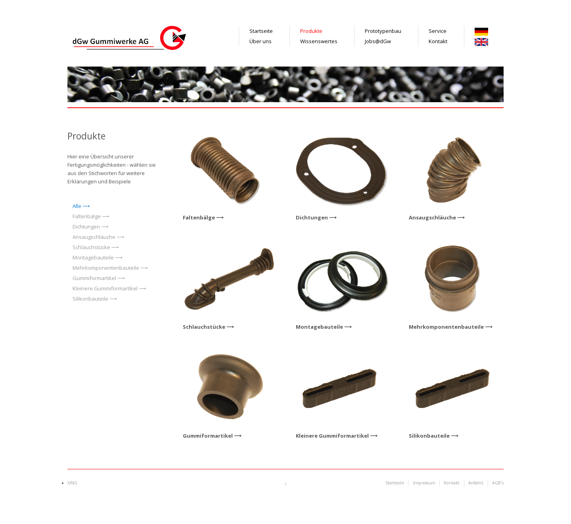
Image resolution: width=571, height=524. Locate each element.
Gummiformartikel (94, 278)
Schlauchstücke (91, 247)
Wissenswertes (318, 41)
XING (72, 483)
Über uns (260, 41)
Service (437, 30)
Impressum (424, 483)
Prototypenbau (383, 30)
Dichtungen (86, 226)
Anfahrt (475, 483)
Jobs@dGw (378, 41)
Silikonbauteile (90, 298)
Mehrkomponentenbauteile (106, 267)
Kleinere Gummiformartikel (105, 288)
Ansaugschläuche (94, 236)
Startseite (261, 30)
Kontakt (438, 41)
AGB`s (498, 483)
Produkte (311, 30)
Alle (77, 206)
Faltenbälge (87, 216)
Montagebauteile (93, 257)
